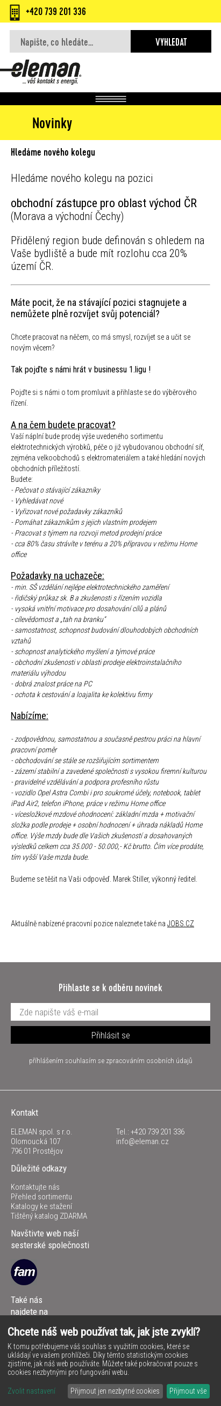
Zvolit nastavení (31, 1391)
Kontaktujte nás (35, 1187)
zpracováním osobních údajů (149, 1060)
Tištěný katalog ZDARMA (49, 1216)
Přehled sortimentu (41, 1197)
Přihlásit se (110, 1035)
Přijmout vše (187, 1391)
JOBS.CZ (180, 923)
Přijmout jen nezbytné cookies (115, 1391)
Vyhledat (171, 43)
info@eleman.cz (142, 1141)
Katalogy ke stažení (41, 1206)
